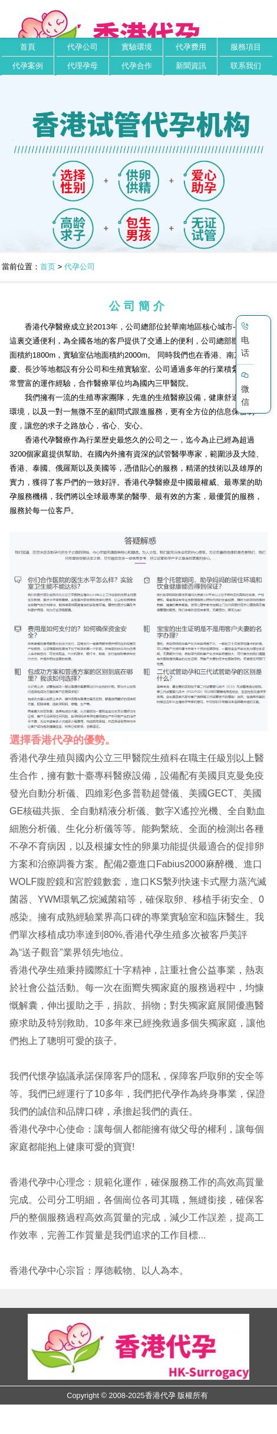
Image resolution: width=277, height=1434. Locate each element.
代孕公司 (82, 46)
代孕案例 (27, 65)
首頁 (27, 46)
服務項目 (245, 46)
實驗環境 (136, 46)
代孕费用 (191, 46)
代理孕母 (82, 65)
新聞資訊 (191, 65)
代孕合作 (136, 65)
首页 (47, 266)
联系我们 (245, 65)
